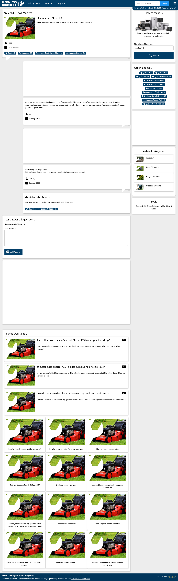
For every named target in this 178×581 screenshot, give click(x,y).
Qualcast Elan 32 (154, 88)
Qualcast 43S (25, 53)
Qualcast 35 (161, 73)
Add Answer (13, 252)
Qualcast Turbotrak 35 (153, 104)
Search (48, 3)
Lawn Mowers (24, 12)
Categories (61, 3)
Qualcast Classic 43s (75, 53)
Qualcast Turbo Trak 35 (154, 100)
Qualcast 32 (146, 73)
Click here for (41, 209)
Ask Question (34, 3)
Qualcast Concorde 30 (154, 81)
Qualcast (10, 53)
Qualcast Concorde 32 (154, 84)
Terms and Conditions (80, 579)
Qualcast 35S (142, 77)
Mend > (10, 13)
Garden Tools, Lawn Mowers (49, 53)
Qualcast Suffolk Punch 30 (154, 96)
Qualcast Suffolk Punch (154, 92)
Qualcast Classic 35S (161, 77)
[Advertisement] (76, 78)
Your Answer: (10, 229)
